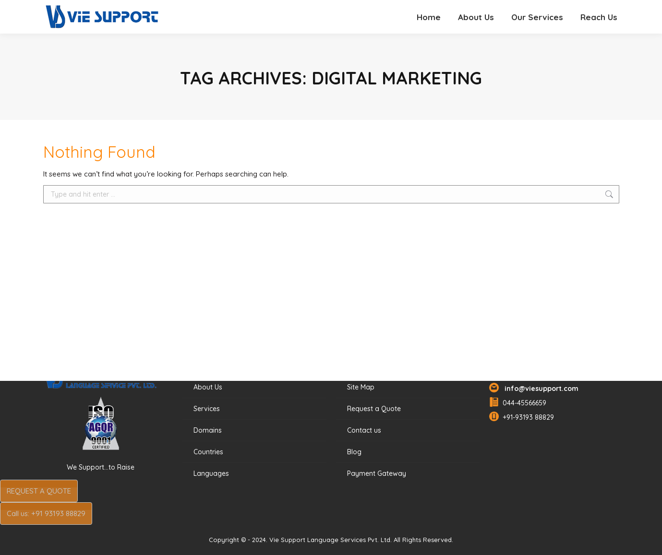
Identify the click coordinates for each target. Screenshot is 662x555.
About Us (207, 387)
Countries (208, 452)
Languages (211, 473)
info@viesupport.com (539, 388)
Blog (354, 452)
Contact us (364, 430)
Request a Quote (374, 408)
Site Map (360, 387)
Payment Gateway (376, 473)
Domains (207, 430)
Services (206, 408)
